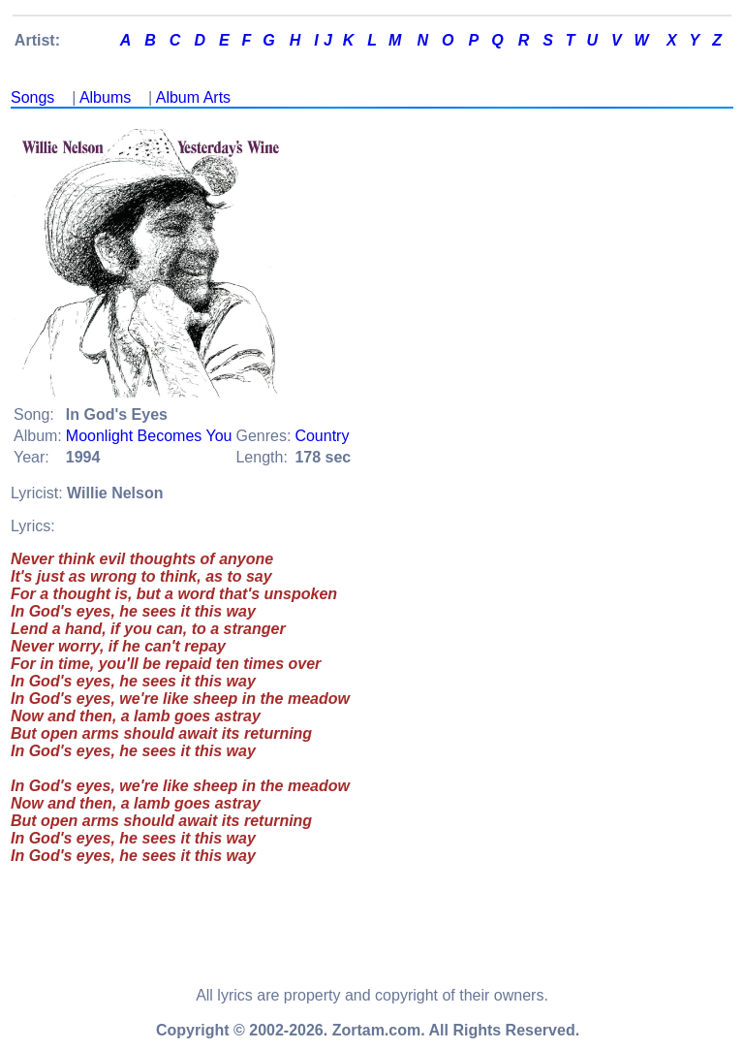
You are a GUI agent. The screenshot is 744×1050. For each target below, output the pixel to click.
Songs (32, 97)
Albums (105, 97)
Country (321, 436)
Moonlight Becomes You (149, 436)
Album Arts (193, 97)
